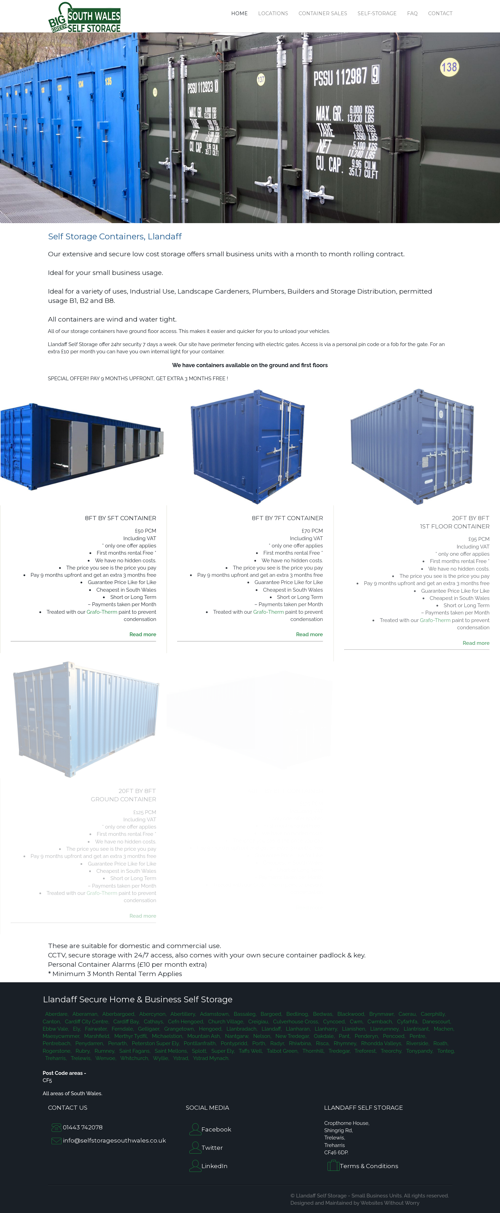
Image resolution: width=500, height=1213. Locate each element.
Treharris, (55, 1058)
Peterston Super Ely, (155, 1043)
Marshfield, (97, 1036)
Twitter (212, 1147)
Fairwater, (95, 1029)
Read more (143, 634)
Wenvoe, (105, 1058)
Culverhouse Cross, (296, 1022)
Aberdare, (56, 1014)
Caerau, (407, 1014)
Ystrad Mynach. (210, 1058)
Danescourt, (436, 1022)
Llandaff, (271, 1029)
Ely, (76, 1029)
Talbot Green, (282, 1051)
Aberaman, (85, 1014)
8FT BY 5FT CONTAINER (120, 518)
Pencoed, (393, 1036)
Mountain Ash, (204, 1036)
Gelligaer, (148, 1029)
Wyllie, (161, 1058)
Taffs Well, (250, 1051)
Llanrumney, (384, 1029)
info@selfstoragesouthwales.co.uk (114, 1140)
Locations (273, 13)
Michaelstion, (167, 1036)
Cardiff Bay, (126, 1022)
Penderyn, (366, 1036)
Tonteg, (445, 1051)
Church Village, (226, 1022)
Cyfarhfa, (406, 1022)
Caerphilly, (432, 1014)
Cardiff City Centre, (86, 1022)
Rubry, (82, 1051)
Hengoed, (210, 1029)
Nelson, (262, 1036)
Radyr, (277, 1043)
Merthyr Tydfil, (130, 1036)
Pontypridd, (233, 1043)
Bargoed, (271, 1014)
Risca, (322, 1043)
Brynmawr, (381, 1014)
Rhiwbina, (299, 1043)
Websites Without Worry (389, 1203)
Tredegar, (339, 1051)
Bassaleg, (244, 1014)
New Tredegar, (292, 1036)
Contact (440, 13)
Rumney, (104, 1051)
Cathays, (153, 1022)
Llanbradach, (241, 1029)
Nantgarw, (237, 1036)
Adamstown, (214, 1014)
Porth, (259, 1043)
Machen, (443, 1029)
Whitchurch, (134, 1058)
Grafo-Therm (102, 612)
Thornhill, (313, 1051)
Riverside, (417, 1043)
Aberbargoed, (118, 1014)
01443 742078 (83, 1127)
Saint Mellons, (170, 1051)
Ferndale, (122, 1029)
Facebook (216, 1129)
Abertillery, (182, 1014)
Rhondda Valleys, (381, 1043)
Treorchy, (391, 1051)
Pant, (344, 1036)
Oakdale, (323, 1036)
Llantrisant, (416, 1029)
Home (239, 13)
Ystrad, (181, 1058)
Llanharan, (297, 1029)
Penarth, (117, 1043)
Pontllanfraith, (199, 1043)
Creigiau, (258, 1022)
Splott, (199, 1051)
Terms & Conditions (369, 1166)
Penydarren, (89, 1043)
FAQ (412, 13)
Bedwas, (322, 1014)
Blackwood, (351, 1014)
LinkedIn (214, 1166)
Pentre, (417, 1036)
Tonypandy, (419, 1051)
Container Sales (323, 13)
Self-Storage (377, 13)
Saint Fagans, (134, 1051)
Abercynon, (152, 1014)
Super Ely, (222, 1051)
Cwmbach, (380, 1022)
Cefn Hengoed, (186, 1022)
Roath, (440, 1043)
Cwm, (356, 1022)
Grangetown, (179, 1029)
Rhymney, (344, 1043)
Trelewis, (80, 1058)
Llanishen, (353, 1029)
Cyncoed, (334, 1022)
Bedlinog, (297, 1014)
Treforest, (365, 1051)
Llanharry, (325, 1029)
